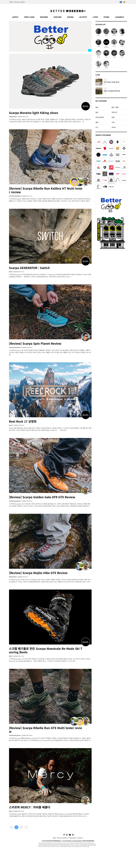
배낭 (97, 107)
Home (11, 2)
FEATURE (58, 17)
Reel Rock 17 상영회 (22, 421)
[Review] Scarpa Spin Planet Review (35, 343)
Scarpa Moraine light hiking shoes (33, 113)
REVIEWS (44, 17)
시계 (113, 122)
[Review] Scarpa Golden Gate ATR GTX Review (42, 497)
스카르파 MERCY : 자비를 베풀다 (29, 807)
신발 (113, 117)
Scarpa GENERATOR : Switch (29, 268)
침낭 (97, 112)
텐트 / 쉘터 (115, 107)
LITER (95, 17)
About (54, 838)
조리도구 (114, 112)
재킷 (97, 122)
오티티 (114, 127)
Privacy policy (72, 838)
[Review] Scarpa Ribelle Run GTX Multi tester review (45, 730)
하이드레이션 (100, 117)
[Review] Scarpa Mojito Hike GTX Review (38, 573)
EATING (70, 17)
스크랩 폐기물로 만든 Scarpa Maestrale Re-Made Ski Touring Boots (45, 650)
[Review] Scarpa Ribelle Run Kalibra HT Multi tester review (45, 190)
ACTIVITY (83, 17)
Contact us (80, 838)
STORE (106, 17)
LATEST (15, 17)
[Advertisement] (111, 264)
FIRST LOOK (29, 17)
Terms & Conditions (62, 838)
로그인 (15, 2)
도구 (97, 127)
